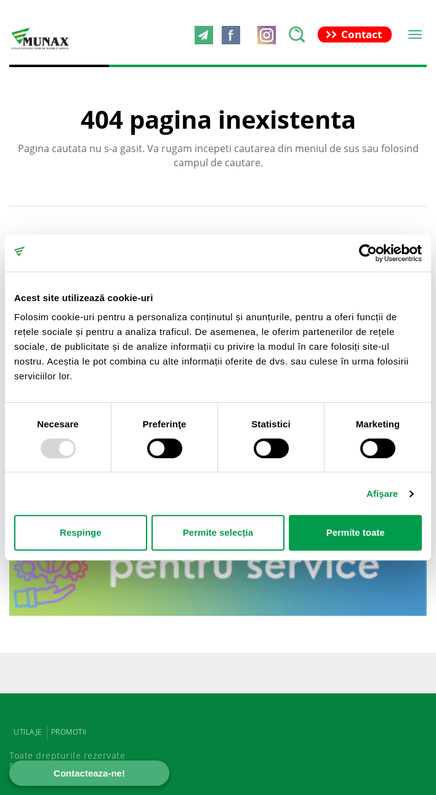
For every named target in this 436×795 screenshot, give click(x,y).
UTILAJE (28, 732)
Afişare (382, 493)
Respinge (81, 532)
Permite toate (355, 532)
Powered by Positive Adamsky (74, 765)
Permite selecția (218, 532)
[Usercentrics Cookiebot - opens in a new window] (368, 253)
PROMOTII (69, 732)
